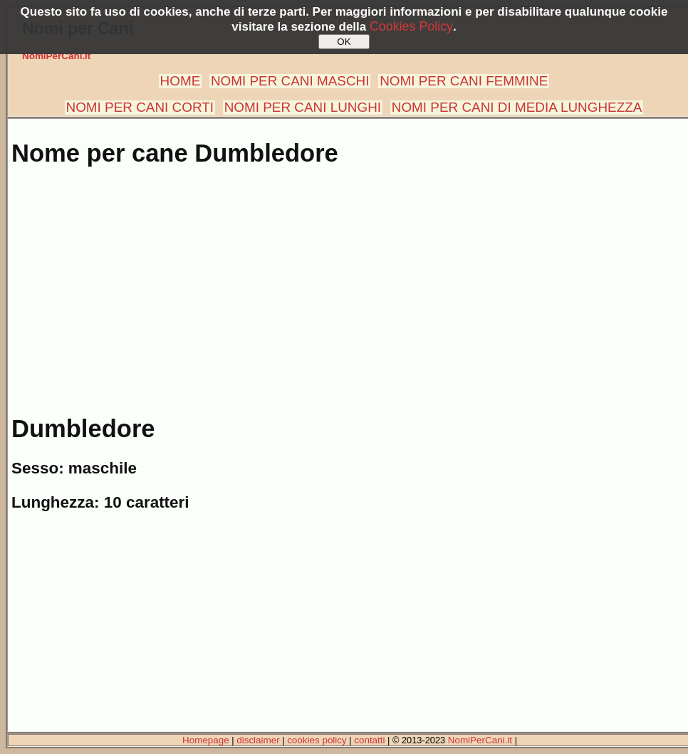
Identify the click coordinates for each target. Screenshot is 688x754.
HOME (180, 80)
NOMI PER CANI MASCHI (290, 80)
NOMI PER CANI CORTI (140, 107)
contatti (369, 740)
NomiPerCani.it (56, 56)
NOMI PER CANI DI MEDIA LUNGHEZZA (517, 107)
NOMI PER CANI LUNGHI (302, 107)
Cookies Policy (411, 26)
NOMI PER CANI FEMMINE (464, 80)
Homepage (205, 740)
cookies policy (317, 740)
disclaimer (257, 740)
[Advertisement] (346, 283)
